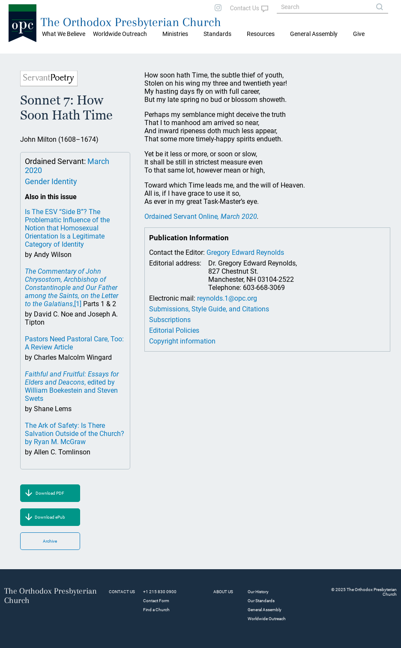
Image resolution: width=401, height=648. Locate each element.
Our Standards (261, 600)
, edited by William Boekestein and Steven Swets (72, 386)
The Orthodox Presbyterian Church (131, 22)
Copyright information (182, 341)
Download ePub (50, 517)
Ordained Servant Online (200, 216)
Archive (50, 541)
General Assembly (314, 33)
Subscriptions (170, 320)
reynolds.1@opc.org (227, 298)
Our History (258, 591)
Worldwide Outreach (267, 618)
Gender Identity (51, 181)
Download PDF (50, 493)
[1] (77, 304)
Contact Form (156, 600)
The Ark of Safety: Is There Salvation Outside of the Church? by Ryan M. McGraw (74, 433)
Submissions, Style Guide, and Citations (209, 309)
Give (359, 33)
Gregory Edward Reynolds (245, 252)
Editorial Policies (174, 330)
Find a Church (156, 609)
